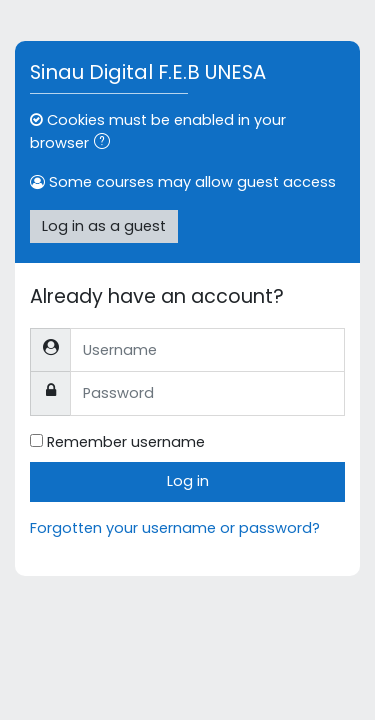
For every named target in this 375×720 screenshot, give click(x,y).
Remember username (126, 442)
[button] (106, 144)
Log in (188, 481)
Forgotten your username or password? (175, 528)
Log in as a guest (104, 226)
